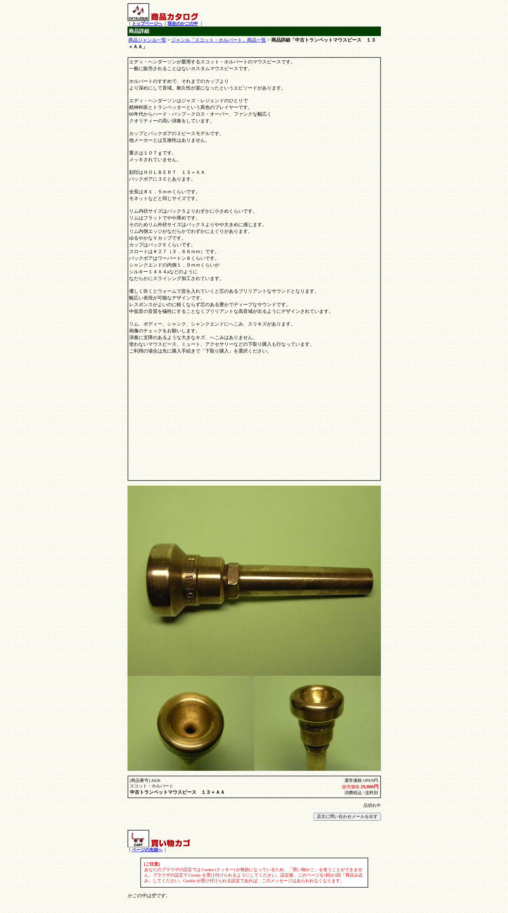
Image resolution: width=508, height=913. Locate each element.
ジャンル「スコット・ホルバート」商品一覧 (218, 40)
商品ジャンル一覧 (147, 40)
